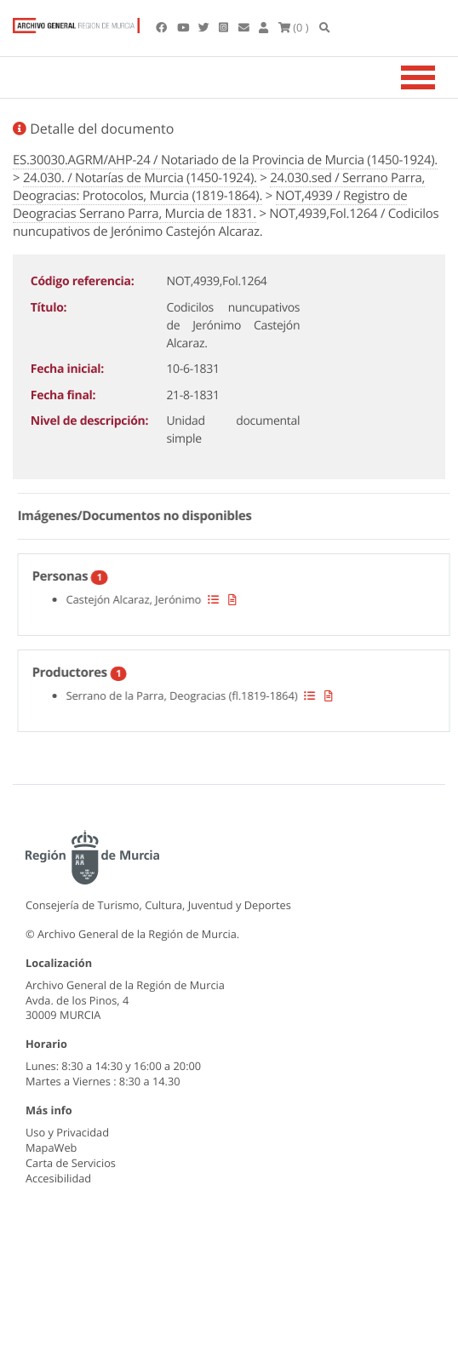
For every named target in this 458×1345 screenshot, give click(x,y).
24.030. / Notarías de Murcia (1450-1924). (140, 177)
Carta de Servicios (71, 1162)
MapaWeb (51, 1147)
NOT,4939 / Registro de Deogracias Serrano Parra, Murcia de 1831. (210, 204)
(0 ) (293, 27)
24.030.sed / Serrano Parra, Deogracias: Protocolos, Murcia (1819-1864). (219, 186)
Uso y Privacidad (67, 1132)
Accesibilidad (58, 1178)
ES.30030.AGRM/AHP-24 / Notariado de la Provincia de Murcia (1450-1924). (225, 160)
